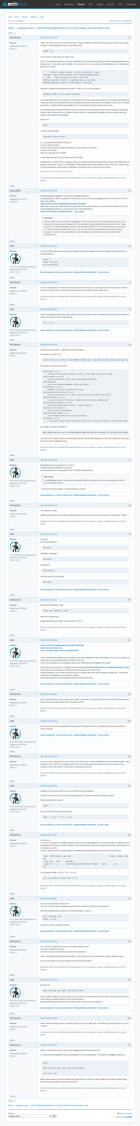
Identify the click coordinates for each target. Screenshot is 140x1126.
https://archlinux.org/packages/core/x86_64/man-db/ (62, 645)
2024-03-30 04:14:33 (48, 1045)
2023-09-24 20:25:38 (48, 941)
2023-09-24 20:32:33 (48, 980)
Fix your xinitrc (103, 272)
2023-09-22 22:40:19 (48, 191)
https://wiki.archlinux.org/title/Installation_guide (109, 667)
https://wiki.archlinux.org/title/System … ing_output (62, 211)
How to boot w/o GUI (64, 272)
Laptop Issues (26, 28)
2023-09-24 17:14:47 (48, 600)
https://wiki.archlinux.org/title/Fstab (63, 650)
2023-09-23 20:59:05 (48, 309)
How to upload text (47, 272)
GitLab (100, 4)
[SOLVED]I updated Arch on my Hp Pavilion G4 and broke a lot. (73, 28)
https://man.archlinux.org (51, 648)
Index (10, 17)
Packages (69, 4)
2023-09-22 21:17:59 (48, 38)
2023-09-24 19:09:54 (48, 694)
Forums (81, 4)
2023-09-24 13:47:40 (48, 505)
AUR (121, 4)
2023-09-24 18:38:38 (48, 640)
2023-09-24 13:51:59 (48, 534)
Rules (17, 17)
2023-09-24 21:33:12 (48, 1018)
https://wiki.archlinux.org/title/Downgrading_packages (63, 204)
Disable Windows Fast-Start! (85, 272)
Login (42, 17)
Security (110, 4)
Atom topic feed (126, 1113)
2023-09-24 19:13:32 (48, 721)
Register (33, 17)
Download (131, 4)
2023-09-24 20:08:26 (48, 898)
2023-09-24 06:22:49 (48, 460)
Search (25, 17)
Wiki (91, 4)
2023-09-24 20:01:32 (48, 835)
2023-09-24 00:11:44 (48, 345)
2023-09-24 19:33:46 (48, 786)
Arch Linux (15, 4)
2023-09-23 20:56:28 (48, 282)
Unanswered (127, 21)
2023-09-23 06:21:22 (48, 246)
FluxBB (128, 1117)
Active (117, 21)
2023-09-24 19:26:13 (48, 756)
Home (58, 4)
